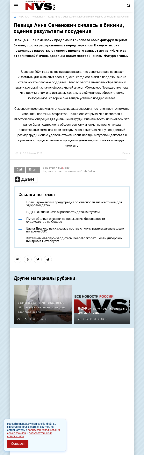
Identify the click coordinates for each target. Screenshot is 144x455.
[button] (25, 179)
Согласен (18, 444)
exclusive (38, 17)
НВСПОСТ (25, 17)
